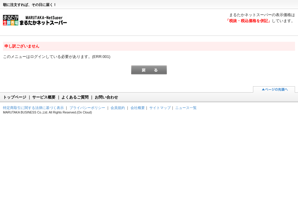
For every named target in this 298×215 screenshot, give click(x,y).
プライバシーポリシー (87, 108)
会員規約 (118, 108)
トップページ (14, 97)
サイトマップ (160, 108)
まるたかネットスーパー (38, 22)
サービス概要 (43, 97)
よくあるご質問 (75, 97)
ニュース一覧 (186, 108)
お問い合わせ (106, 97)
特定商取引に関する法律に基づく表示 (33, 108)
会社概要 (138, 108)
